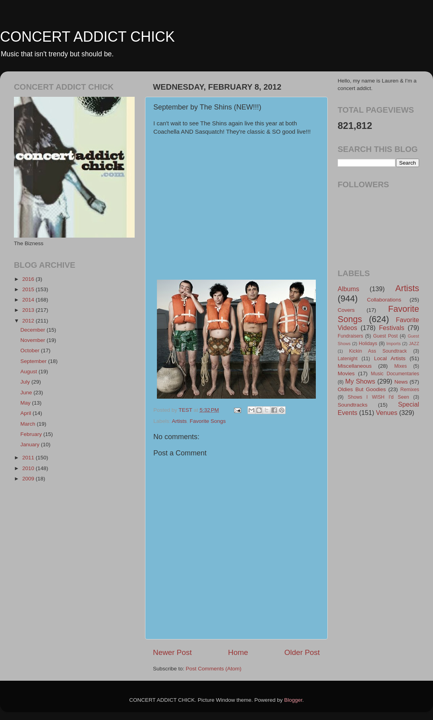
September (34, 361)
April (26, 413)
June (26, 393)
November (33, 340)
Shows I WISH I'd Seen (378, 397)
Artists (179, 421)
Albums (348, 288)
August (29, 371)
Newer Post (172, 652)
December (33, 330)
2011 (29, 458)
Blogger (293, 700)
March (28, 424)
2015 (29, 289)
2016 (29, 279)
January (30, 444)
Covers (346, 310)
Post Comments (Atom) (214, 669)
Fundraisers (350, 336)
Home (238, 652)
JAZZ (414, 343)
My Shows (360, 381)
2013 (29, 310)
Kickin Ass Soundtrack (378, 351)
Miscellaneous (355, 366)
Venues (386, 412)
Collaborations (384, 300)
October (30, 350)
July (25, 382)
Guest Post (385, 336)
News (401, 382)
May (26, 403)
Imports (394, 343)
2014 (29, 300)
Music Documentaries (395, 373)
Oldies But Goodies (362, 389)
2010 (29, 468)
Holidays (368, 343)
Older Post (302, 652)
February (31, 434)
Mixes (400, 366)
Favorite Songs (208, 421)
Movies (346, 373)
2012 (29, 321)
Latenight (348, 358)
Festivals (391, 327)
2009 (29, 479)
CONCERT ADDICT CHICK (87, 37)
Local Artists (389, 358)
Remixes (409, 389)
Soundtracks (352, 405)
